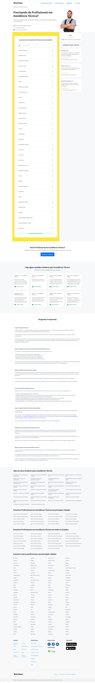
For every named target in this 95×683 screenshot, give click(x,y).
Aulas (14, 646)
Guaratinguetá (51, 626)
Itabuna (67, 634)
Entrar (77, 3)
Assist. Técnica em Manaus (71, 519)
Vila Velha (33, 572)
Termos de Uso (62, 674)
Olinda (67, 590)
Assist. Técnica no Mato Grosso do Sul (73, 538)
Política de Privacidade (70, 674)
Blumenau (68, 585)
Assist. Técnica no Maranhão (36, 538)
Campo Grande (51, 570)
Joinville (67, 570)
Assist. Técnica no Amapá (71, 533)
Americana (33, 602)
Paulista (67, 604)
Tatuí (14, 634)
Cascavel (15, 609)
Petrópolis (50, 604)
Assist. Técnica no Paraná (36, 543)
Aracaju (67, 587)
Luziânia (50, 624)
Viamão (49, 597)
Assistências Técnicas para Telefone (38, 500)
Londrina (32, 585)
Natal (14, 585)
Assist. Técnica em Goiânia (18, 519)
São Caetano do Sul (35, 580)
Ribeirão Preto (34, 565)
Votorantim (68, 609)
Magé (49, 617)
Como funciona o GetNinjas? (21, 29)
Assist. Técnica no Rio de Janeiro (72, 521)
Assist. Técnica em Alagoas (36, 533)
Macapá (49, 631)
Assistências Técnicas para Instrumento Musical (53, 490)
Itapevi (49, 587)
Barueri (67, 563)
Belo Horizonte (51, 560)
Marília (67, 624)
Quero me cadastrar (47, 254)
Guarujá (32, 582)
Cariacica (50, 599)
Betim (32, 587)
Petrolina (33, 621)
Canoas (49, 577)
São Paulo (33, 558)
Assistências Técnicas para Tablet (73, 496)
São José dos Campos (35, 575)
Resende (32, 631)
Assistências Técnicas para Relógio (20, 496)
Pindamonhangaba (17, 626)
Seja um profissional (46, 3)
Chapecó (32, 619)
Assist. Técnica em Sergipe (18, 548)
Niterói (49, 563)
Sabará (14, 612)
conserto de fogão (19, 417)
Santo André (33, 568)
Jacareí (67, 594)
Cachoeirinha (16, 599)
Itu (31, 609)
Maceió (32, 590)
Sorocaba (67, 572)
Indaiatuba (15, 592)
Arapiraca (15, 582)
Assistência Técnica (23, 7)
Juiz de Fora (15, 580)
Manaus (32, 570)
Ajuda (32, 664)
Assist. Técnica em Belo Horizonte (20, 514)
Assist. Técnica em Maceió (53, 519)
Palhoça (67, 629)
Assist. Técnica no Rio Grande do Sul (55, 545)
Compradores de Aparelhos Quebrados (21, 504)
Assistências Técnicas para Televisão (55, 500)
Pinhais (49, 594)
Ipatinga (15, 619)
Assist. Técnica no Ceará (36, 536)
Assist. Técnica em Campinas (71, 514)
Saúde (23, 652)
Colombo (67, 592)
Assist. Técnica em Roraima (36, 545)
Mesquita (33, 604)
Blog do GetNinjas (35, 655)
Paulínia (49, 607)
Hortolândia (50, 590)
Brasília (67, 560)
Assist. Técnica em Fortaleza (71, 516)
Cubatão (15, 631)
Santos (67, 565)
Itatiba (67, 619)
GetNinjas (15, 7)
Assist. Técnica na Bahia (18, 536)
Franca (32, 612)
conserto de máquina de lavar (29, 417)
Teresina (32, 594)
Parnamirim (15, 602)
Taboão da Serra (16, 575)
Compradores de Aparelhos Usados (38, 504)
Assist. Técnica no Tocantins (54, 548)
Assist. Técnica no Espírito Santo (72, 536)
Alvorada (15, 604)
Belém (49, 572)
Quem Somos (33, 643)
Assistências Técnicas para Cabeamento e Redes (36, 479)
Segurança (69, 3)
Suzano (49, 582)
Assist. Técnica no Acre (18, 533)
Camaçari (67, 602)
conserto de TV (42, 414)
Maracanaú (15, 617)
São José (50, 580)
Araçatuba (50, 634)
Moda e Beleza (25, 646)
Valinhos (15, 594)
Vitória (32, 577)
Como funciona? (59, 3)
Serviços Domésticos (24, 656)
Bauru (32, 607)
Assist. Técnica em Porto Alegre (37, 521)
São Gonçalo (50, 575)
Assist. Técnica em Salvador (19, 523)
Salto (14, 621)
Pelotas (32, 614)
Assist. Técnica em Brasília (53, 514)
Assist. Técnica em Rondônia (19, 545)
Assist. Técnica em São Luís (53, 523)
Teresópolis (68, 617)
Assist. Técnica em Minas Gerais (54, 538)
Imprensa (56, 674)
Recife (14, 568)
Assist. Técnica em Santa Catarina (73, 545)
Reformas (24, 649)
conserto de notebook (28, 416)
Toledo (32, 626)
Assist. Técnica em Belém (36, 514)
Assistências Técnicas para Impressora (39, 489)
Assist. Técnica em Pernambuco (72, 541)
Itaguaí (32, 629)
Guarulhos (33, 563)
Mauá (49, 585)
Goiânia (32, 560)
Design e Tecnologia (15, 656)
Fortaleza (68, 558)
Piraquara (15, 614)
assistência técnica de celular (31, 414)
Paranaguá (33, 634)
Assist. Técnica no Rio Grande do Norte (74, 543)
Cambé (67, 631)
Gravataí (32, 597)
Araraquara (50, 614)
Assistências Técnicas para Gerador (73, 485)
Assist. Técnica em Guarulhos (37, 519)
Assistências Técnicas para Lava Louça (73, 489)
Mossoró (67, 626)
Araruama (50, 619)
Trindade (15, 624)
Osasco (14, 570)
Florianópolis (51, 565)
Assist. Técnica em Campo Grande (20, 516)
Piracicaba (15, 590)
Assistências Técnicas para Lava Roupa (21, 493)
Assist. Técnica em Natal (18, 521)
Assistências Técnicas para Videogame (73, 500)
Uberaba (67, 614)
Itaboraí (67, 612)
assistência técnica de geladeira (70, 416)
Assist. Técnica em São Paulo (71, 523)
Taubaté (32, 599)
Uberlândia (68, 577)
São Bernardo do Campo (71, 568)
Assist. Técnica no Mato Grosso (19, 541)
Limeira (15, 607)
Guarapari (68, 621)
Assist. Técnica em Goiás (18, 538)
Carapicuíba (68, 580)
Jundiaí (14, 577)
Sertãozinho (50, 629)
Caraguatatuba (51, 612)
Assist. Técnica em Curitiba (36, 516)
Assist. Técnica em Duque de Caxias (55, 516)
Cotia (67, 582)
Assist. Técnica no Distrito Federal (55, 536)
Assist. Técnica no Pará (35, 541)
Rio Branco (15, 558)
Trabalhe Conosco (35, 652)
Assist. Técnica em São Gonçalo (37, 523)
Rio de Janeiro (51, 558)
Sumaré (49, 592)
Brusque (15, 629)
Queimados (33, 624)
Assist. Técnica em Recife (53, 521)
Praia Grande (68, 575)
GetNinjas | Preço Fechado (36, 646)
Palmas (67, 597)
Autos (14, 649)
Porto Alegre (16, 565)
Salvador (15, 560)
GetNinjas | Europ (34, 649)
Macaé (67, 599)
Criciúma (50, 621)
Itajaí (14, 587)
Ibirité (49, 609)
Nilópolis (15, 597)
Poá (66, 607)
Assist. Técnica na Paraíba (53, 541)
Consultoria (15, 652)
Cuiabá (14, 572)
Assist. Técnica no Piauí (18, 543)
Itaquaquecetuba (34, 592)
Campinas (50, 568)
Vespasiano (33, 617)
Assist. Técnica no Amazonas (54, 533)
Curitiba (15, 563)
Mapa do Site (33, 661)
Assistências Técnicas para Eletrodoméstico (71, 483)
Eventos (23, 643)
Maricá (49, 602)
